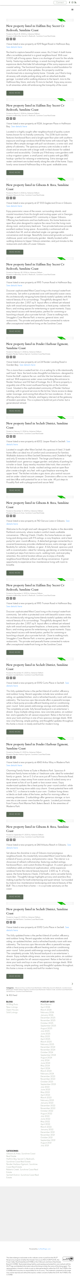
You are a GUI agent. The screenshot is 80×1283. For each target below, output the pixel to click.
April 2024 (45, 1069)
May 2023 (45, 1093)
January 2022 (47, 1130)
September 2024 (48, 1056)
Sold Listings (12, 1013)
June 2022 (45, 1119)
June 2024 (45, 1064)
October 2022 (47, 1111)
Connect (60, 3)
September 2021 (48, 1141)
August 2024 (46, 1058)
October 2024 (47, 1053)
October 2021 (46, 1138)
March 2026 (46, 1010)
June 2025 (45, 1034)
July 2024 (45, 1061)
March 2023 (46, 1098)
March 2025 (46, 1042)
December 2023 (48, 1077)
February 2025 (47, 1045)
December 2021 (48, 1133)
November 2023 (48, 1079)
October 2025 (47, 1024)
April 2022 (45, 1125)
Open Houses (12, 1010)
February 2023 (47, 1101)
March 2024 (46, 1072)
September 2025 (48, 1026)
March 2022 (46, 1127)
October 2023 (47, 1082)
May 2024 (45, 1066)
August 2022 (46, 1114)
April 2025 (45, 1040)
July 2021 (45, 1146)
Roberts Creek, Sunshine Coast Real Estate (59, 990)
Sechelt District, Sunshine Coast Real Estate (28, 434)
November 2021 (48, 1135)
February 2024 (47, 1074)
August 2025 (46, 1029)
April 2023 (45, 1095)
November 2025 (48, 1021)
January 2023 (47, 1103)
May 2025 (45, 1037)
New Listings (12, 1008)
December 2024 (48, 1048)
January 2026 (47, 1016)
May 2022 (45, 1122)
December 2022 (48, 1106)
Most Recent (46, 1005)
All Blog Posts (12, 1005)
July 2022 (45, 1117)
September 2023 (48, 1085)
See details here (14, 47)
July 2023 (45, 1087)
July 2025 (45, 1032)
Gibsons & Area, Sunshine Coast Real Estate (28, 195)
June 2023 (45, 1090)
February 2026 (47, 1013)
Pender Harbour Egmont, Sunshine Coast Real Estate (31, 354)
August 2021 (46, 1143)
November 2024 (48, 1050)
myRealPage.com (44, 1249)
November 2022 (48, 1109)
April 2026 (45, 1008)
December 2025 (48, 1018)
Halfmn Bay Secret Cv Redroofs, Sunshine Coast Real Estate (34, 36)
